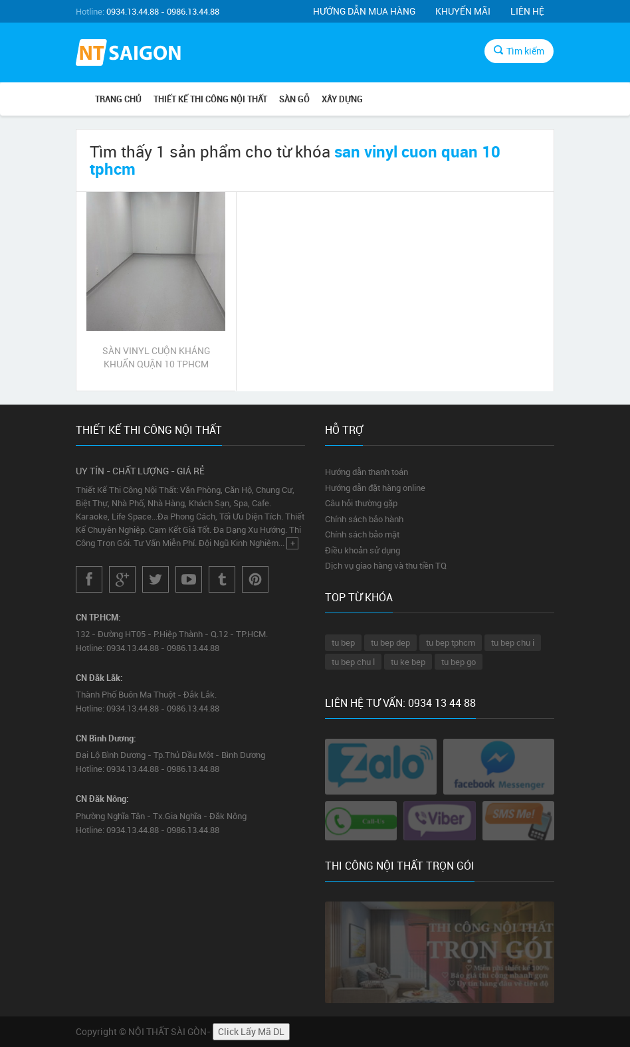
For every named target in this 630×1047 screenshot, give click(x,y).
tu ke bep (408, 662)
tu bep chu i (512, 642)
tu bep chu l (353, 662)
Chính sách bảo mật (362, 534)
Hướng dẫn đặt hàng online (375, 488)
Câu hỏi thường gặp (361, 503)
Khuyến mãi (462, 11)
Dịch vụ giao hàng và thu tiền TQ (386, 565)
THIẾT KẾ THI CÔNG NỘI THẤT (210, 99)
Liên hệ (527, 11)
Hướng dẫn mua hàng (364, 11)
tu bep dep (390, 642)
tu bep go (458, 662)
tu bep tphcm (450, 642)
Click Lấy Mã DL (251, 1031)
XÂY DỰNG (342, 99)
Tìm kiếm (519, 51)
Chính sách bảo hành (364, 519)
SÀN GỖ (294, 99)
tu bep (343, 642)
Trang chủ (118, 99)
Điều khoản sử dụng (362, 550)
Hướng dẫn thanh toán (366, 472)
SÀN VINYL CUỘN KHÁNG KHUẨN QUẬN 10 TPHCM (156, 357)
